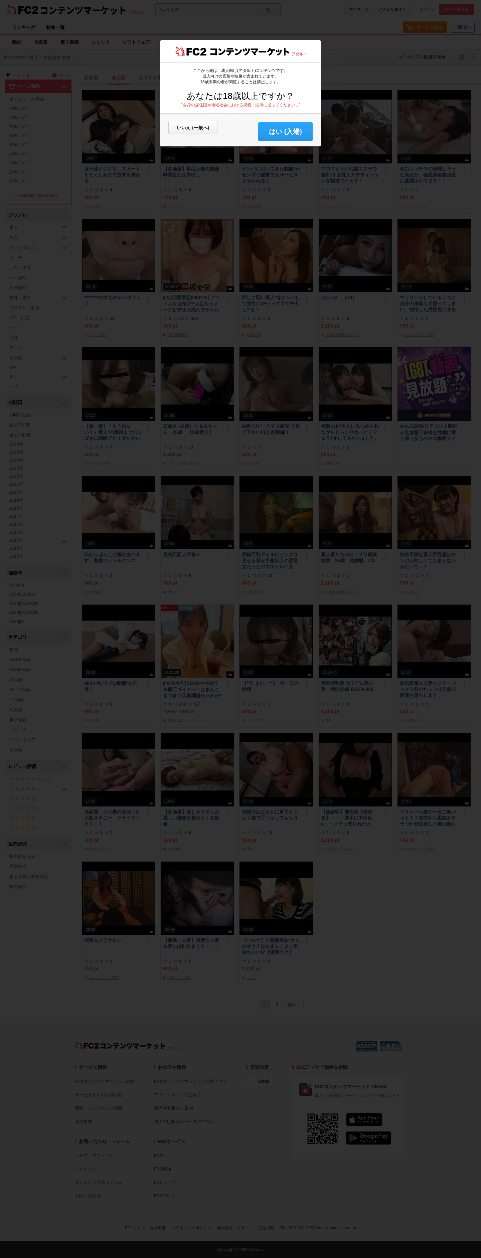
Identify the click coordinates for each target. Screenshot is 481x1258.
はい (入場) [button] (285, 131)
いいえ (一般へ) (193, 127)
